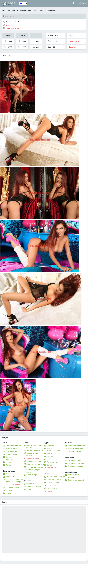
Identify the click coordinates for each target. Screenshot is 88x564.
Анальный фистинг (75, 449)
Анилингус (51, 491)
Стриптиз (30, 484)
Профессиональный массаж (34, 446)
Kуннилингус (52, 488)
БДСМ (49, 453)
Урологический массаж (32, 454)
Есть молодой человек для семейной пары (15, 480)
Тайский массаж (32, 458)
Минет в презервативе (56, 477)
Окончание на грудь (76, 463)
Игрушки (9, 462)
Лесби (28, 489)
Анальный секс (12, 449)
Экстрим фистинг (75, 451)
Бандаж (50, 465)
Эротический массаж (34, 451)
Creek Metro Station (30, 10)
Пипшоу (9, 490)
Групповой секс (12, 454)
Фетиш (8, 465)
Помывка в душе (12, 487)
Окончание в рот (74, 460)
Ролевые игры (52, 462)
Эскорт (8, 474)
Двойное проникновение (12, 458)
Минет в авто (52, 485)
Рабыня (50, 456)
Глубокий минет (53, 482)
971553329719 (12, 21)
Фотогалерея (9, 56)
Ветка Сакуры (31, 475)
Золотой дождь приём (76, 480)
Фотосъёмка (10, 477)
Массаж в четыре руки (35, 464)
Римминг (9, 493)
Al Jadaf (20, 10)
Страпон (50, 459)
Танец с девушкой (33, 487)
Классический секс (13, 446)
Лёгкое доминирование (53, 449)
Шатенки (72, 47)
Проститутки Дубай (9, 10)
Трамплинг (51, 468)
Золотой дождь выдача (74, 476)
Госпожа (50, 446)
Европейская (74, 41)
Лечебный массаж (33, 461)
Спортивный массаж (34, 467)
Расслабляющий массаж (33, 471)
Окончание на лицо (75, 466)
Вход (83, 3)
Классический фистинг (77, 446)
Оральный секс (12, 451)
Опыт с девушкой (54, 480)
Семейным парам (13, 485)
